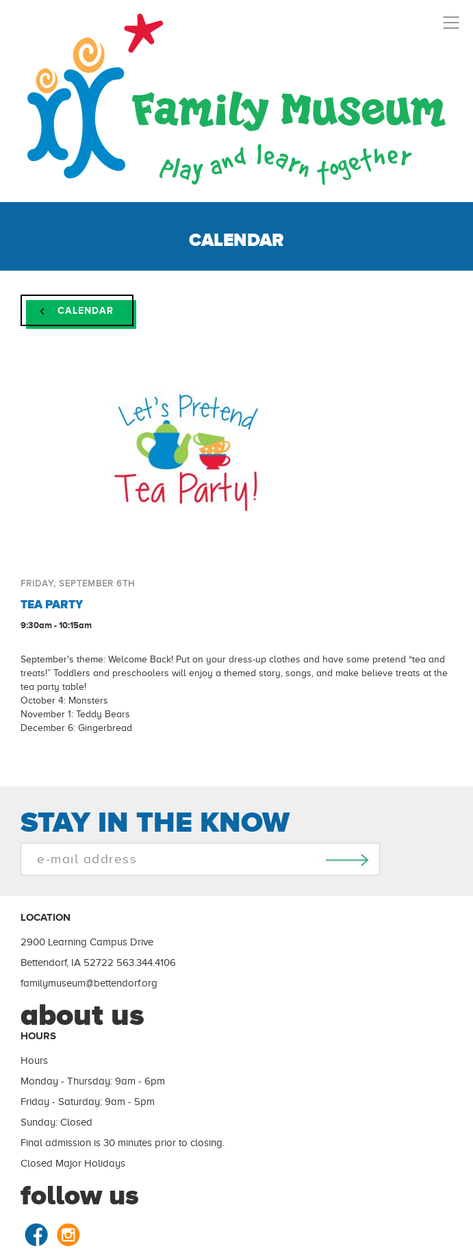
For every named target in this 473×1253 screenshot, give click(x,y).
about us (82, 1014)
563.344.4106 (146, 962)
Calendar (77, 310)
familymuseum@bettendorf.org (89, 983)
